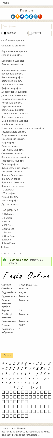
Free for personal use (12, 64)
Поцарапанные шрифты (14, 135)
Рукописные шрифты (12, 150)
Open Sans (9, 236)
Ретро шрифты (9, 142)
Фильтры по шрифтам (13, 45)
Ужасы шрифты (9, 164)
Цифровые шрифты (12, 171)
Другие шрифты (10, 204)
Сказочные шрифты (12, 153)
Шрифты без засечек (12, 175)
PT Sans (8, 225)
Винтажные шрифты (12, 77)
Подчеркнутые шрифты (14, 131)
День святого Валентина (14, 95)
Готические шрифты (12, 84)
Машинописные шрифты (14, 121)
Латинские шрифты (11, 55)
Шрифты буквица (10, 178)
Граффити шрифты (11, 88)
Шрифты (5, 253)
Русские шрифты (10, 146)
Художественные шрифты (15, 168)
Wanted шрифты (9, 197)
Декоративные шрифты (14, 91)
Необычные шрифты (12, 124)
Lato (6, 247)
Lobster (8, 218)
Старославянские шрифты (15, 157)
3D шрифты (7, 189)
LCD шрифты (8, 193)
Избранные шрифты (13, 40)
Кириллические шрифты (14, 51)
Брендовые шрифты (12, 73)
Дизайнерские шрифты (13, 99)
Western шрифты (10, 200)
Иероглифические (11, 106)
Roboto (7, 239)
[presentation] (22, 345)
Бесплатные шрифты (12, 60)
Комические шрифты (12, 110)
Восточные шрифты (11, 81)
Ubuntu (7, 221)
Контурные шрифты (12, 117)
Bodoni (7, 232)
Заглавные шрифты (11, 102)
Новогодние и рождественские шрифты (22, 128)
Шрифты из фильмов (12, 182)
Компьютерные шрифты (14, 113)
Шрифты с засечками (12, 186)
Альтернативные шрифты (15, 70)
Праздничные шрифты (13, 139)
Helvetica (9, 214)
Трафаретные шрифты (13, 160)
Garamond (9, 229)
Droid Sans (9, 243)
